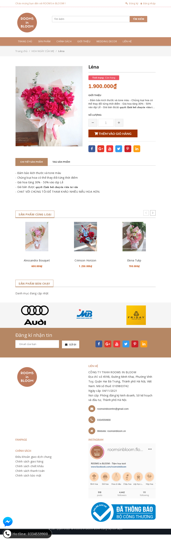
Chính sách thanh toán (30, 484)
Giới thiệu (83, 41)
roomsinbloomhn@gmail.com (113, 422)
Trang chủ (25, 41)
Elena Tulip (134, 274)
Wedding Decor (106, 41)
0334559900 (104, 433)
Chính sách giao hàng (29, 475)
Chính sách (63, 41)
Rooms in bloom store (87, 542)
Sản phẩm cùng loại (37, 214)
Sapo (120, 542)
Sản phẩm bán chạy (36, 297)
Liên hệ (127, 41)
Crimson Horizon (85, 274)
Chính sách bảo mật (28, 489)
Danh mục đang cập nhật (32, 307)
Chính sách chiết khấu (29, 479)
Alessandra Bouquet (37, 274)
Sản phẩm (44, 41)
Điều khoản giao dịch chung (33, 470)
